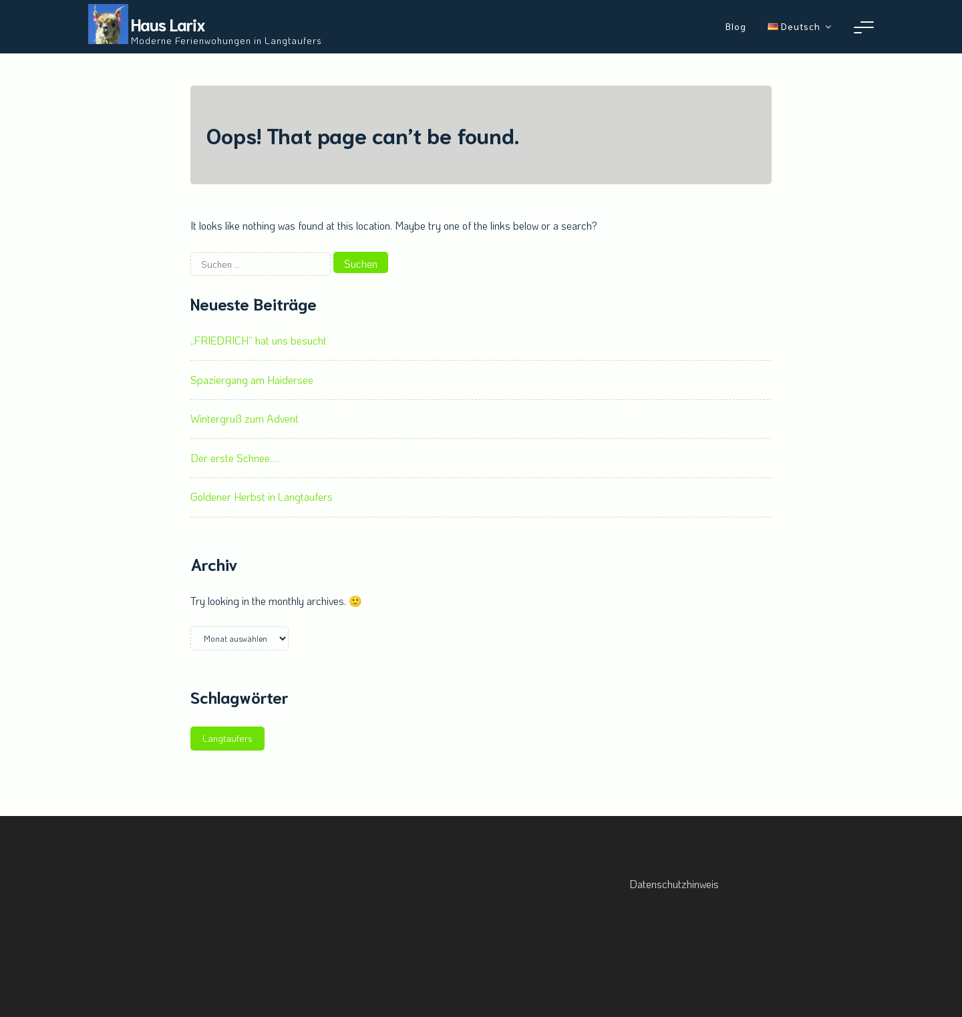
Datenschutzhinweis (674, 884)
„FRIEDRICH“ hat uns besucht (258, 340)
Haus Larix (168, 24)
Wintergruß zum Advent (244, 418)
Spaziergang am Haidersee (251, 380)
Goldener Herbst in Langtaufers (261, 496)
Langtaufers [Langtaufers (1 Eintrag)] (227, 738)
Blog (736, 26)
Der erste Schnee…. (234, 458)
